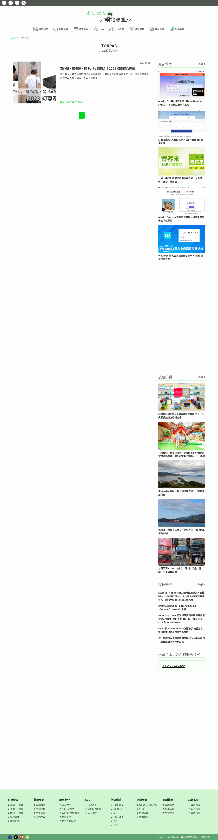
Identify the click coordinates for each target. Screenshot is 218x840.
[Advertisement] (181, 317)
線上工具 (169, 808)
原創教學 (168, 800)
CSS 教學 (66, 804)
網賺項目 (142, 800)
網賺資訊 (143, 812)
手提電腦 (40, 812)
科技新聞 (13, 800)
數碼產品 (39, 800)
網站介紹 (205, 837)
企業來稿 (15, 820)
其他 (115, 820)
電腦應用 (169, 804)
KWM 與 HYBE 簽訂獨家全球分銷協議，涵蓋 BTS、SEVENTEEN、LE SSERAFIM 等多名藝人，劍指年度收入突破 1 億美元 (181, 596)
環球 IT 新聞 (16, 804)
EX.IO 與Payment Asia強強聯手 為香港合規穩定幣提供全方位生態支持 (180, 630)
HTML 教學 (68, 808)
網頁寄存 (66, 816)
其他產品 (40, 816)
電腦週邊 (40, 804)
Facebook (118, 804)
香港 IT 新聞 (16, 808)
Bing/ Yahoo (95, 808)
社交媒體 (116, 800)
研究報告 (15, 816)
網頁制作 (64, 800)
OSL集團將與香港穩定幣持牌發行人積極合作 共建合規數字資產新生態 (181, 639)
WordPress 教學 (71, 812)
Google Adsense (148, 804)
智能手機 (40, 808)
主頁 (13, 37)
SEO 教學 (92, 812)
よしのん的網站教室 (173, 666)
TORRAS (79, 102)
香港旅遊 (195, 804)
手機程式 (169, 812)
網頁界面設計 (69, 820)
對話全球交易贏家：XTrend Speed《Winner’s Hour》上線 (177, 607)
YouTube (118, 816)
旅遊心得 (193, 800)
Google (92, 804)
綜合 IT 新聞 (16, 812)
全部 (200, 64)
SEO (88, 800)
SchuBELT (67, 102)
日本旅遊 (195, 808)
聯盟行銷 (143, 816)
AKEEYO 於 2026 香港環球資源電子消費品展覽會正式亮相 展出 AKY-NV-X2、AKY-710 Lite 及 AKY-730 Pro (181, 619)
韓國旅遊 (195, 812)
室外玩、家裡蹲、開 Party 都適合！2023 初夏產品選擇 (97, 68)
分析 (115, 824)
